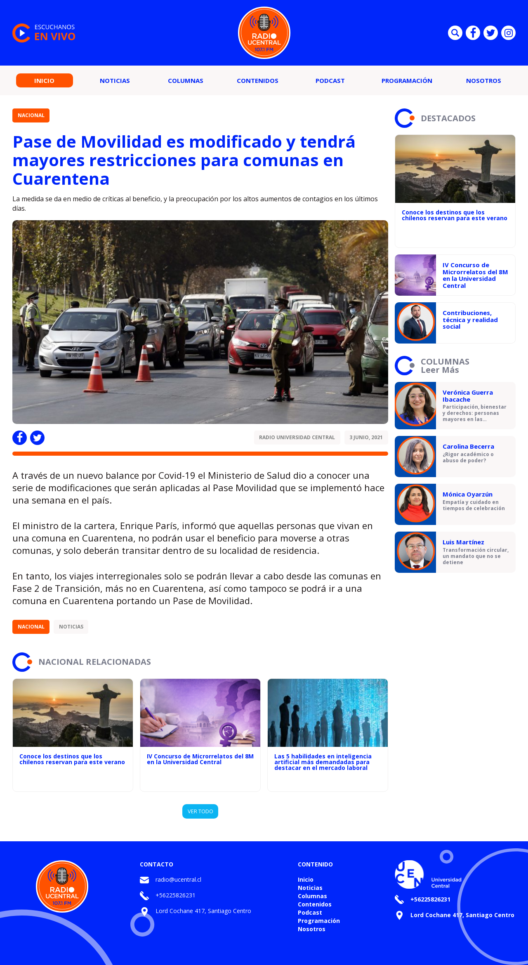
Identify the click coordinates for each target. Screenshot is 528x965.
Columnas (185, 80)
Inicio (44, 80)
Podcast (330, 80)
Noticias (115, 80)
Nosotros (483, 80)
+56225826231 (176, 895)
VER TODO (200, 811)
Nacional (31, 115)
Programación (407, 80)
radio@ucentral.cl (178, 879)
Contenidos (257, 80)
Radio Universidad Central (297, 437)
